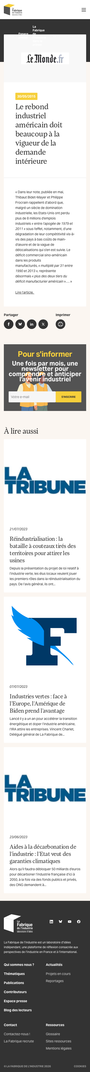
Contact (10, 1025)
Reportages (55, 981)
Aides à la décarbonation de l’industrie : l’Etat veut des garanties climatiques (43, 853)
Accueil (9, 36)
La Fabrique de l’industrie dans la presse (39, 35)
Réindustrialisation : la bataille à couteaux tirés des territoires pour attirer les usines (43, 549)
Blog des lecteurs (18, 1010)
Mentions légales (59, 1048)
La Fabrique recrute (19, 1041)
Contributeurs (15, 992)
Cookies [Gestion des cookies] (80, 1066)
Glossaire (53, 1034)
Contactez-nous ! (17, 1034)
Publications (14, 983)
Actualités (54, 965)
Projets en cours (58, 974)
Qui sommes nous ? (19, 965)
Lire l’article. (24, 292)
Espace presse (23, 35)
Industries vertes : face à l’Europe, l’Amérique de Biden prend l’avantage (38, 703)
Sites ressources (58, 1041)
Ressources (55, 1025)
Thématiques (14, 974)
